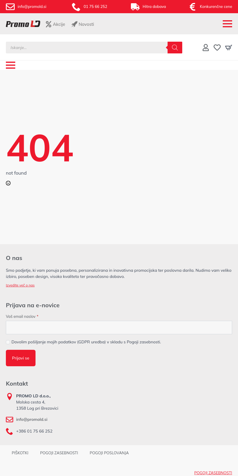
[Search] (175, 47)
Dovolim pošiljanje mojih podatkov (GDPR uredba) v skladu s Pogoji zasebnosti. (86, 342)
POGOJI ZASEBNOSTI (59, 452)
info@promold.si (31, 419)
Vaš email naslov (22, 316)
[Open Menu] (227, 23)
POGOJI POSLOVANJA (109, 452)
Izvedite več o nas (20, 285)
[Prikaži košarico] (228, 47)
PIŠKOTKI (20, 452)
